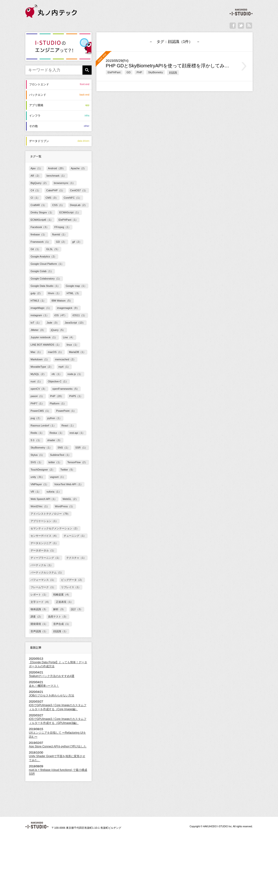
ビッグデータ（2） (72, 579)
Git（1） (35, 249)
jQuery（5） (58, 330)
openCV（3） (39, 388)
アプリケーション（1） (44, 521)
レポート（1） (39, 594)
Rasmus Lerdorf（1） (43, 425)
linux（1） (73, 344)
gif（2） (77, 241)
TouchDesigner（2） (43, 469)
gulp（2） (36, 293)
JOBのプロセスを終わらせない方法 (51, 695)
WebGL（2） (70, 499)
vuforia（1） (53, 491)
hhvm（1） (54, 293)
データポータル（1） (43, 550)
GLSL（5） (52, 249)
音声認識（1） (39, 631)
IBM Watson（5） (61, 300)
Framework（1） (40, 241)
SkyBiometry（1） (41, 447)
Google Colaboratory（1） (46, 278)
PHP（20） (56, 396)
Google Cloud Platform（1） (47, 263)
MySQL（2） (38, 374)
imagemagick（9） (68, 307)
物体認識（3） (39, 609)
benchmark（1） (56, 175)
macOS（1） (55, 352)
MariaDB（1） (77, 352)
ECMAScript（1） (69, 212)
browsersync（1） (64, 183)
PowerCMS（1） (40, 410)
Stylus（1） (37, 454)
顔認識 (173, 72)
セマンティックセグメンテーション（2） (55, 528)
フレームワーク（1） (43, 587)
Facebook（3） (40, 227)
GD (129, 72)
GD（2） (61, 241)
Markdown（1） (40, 359)
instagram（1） (40, 315)
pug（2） (36, 418)
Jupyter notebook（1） (44, 337)
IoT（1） (36, 322)
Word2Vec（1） (40, 506)
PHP (139, 72)
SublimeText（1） (60, 454)
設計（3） (77, 609)
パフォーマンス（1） (43, 579)
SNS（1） (64, 447)
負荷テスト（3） (58, 616)
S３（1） (36, 440)
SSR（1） (81, 447)
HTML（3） (73, 293)
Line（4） (69, 337)
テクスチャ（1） (76, 557)
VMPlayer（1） (40, 484)
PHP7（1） (37, 403)
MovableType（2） (42, 366)
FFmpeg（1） (62, 227)
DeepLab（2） (78, 205)
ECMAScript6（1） (42, 219)
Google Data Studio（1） (45, 285)
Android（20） (56, 168)
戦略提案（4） (61, 594)
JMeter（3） (38, 330)
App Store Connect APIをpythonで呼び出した (57, 746)
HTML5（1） (38, 300)
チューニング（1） (75, 535)
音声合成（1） (61, 623)
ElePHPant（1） (68, 219)
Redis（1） (37, 432)
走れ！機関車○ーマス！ (44, 685)
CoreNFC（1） (72, 197)
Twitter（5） (67, 469)
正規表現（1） (64, 601)
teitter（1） (55, 462)
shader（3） (54, 440)
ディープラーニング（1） (46, 557)
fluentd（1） (59, 234)
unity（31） (37, 477)
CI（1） (35, 197)
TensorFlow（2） (77, 462)
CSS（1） (58, 205)
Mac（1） (36, 352)
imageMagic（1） (41, 307)
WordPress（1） (65, 506)
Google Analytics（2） (44, 256)
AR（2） (36, 175)
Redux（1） (56, 432)
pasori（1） (37, 396)
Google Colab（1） (42, 271)
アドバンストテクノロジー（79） (50, 513)
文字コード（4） (40, 601)
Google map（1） (76, 285)
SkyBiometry (155, 72)
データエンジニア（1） (44, 543)
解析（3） (59, 609)
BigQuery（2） (39, 183)
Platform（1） (58, 403)
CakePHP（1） (55, 190)
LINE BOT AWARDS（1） (46, 344)
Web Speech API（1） (44, 499)
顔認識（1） (60, 631)
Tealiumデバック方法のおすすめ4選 (51, 676)
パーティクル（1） (42, 565)
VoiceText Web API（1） (68, 484)
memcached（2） (65, 359)
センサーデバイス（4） (44, 535)
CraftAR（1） (38, 205)
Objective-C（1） (58, 381)
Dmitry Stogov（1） (42, 212)
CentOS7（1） (79, 190)
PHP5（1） (76, 396)
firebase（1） (38, 234)
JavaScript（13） (75, 322)
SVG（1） (37, 462)
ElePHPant (114, 72)
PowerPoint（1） (66, 410)
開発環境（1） (39, 623)
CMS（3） (51, 197)
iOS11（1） (79, 315)
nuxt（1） (36, 381)
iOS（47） (60, 315)
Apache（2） (78, 168)
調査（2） (36, 616)
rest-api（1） (77, 432)
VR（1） (36, 491)
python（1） (54, 418)
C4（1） (35, 190)
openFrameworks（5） (65, 388)
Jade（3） (53, 322)
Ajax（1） (36, 168)
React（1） (68, 425)
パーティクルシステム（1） (47, 572)
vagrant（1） (57, 477)
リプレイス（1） (71, 587)
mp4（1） (64, 366)
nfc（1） (57, 374)
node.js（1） (75, 374)
